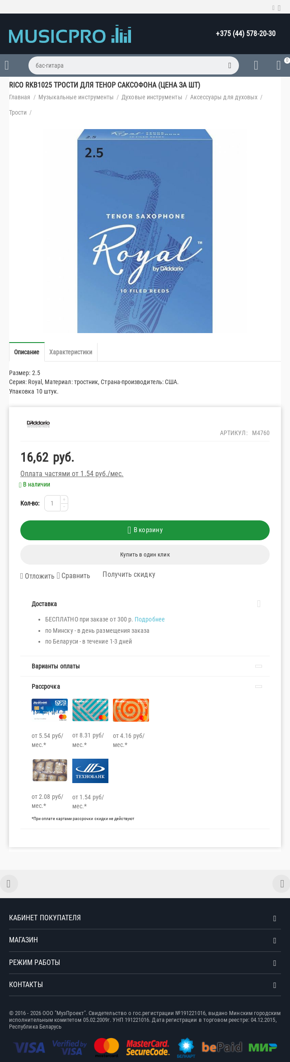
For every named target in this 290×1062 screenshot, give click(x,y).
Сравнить (73, 575)
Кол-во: (30, 503)
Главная (20, 97)
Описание (27, 352)
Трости (18, 112)
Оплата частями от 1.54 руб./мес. (72, 473)
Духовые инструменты (152, 97)
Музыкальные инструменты (76, 97)
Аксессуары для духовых (224, 97)
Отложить (37, 576)
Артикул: (234, 432)
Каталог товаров (7, 65)
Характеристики (71, 352)
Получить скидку (123, 574)
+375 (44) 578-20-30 (246, 33)
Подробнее (150, 619)
